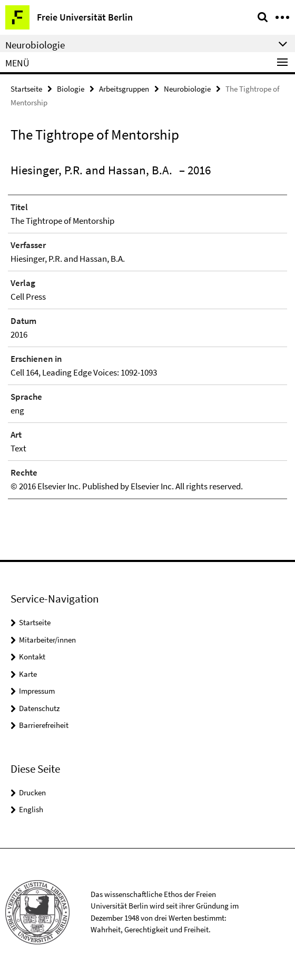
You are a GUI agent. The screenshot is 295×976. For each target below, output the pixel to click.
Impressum (37, 691)
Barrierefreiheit (43, 725)
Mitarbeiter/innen (47, 640)
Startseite (26, 89)
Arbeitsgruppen (124, 89)
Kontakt (32, 657)
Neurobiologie (187, 89)
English (31, 809)
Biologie (70, 89)
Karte (28, 674)
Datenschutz (39, 708)
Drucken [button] (32, 792)
